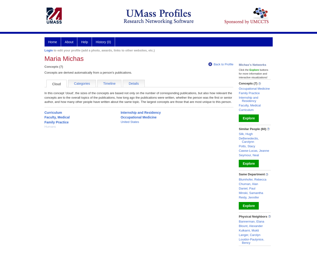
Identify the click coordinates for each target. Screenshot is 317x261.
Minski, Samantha (251, 193)
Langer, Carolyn (249, 235)
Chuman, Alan (248, 184)
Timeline (109, 83)
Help (84, 42)
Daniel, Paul (247, 188)
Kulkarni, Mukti (249, 230)
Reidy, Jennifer (249, 197)
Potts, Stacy (247, 146)
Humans (50, 126)
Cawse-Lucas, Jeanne (254, 150)
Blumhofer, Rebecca (252, 179)
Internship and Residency (141, 112)
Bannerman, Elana (251, 221)
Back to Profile (220, 64)
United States (130, 122)
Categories (82, 83)
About (69, 42)
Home (52, 42)
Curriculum (53, 112)
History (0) (103, 42)
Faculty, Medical (57, 117)
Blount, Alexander (251, 226)
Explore (249, 118)
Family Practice (57, 122)
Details (134, 83)
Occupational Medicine (138, 117)
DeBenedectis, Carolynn (249, 140)
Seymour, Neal (249, 155)
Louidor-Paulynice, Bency (251, 241)
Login (49, 50)
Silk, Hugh (246, 134)
